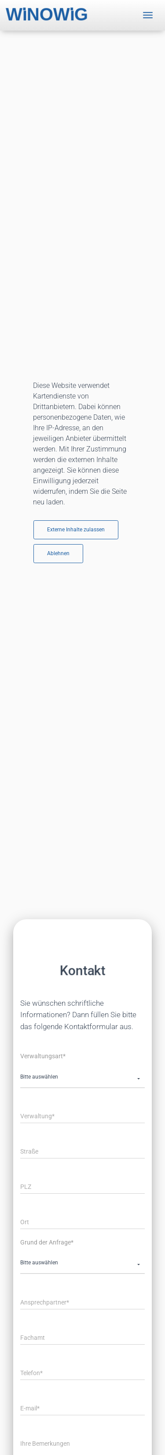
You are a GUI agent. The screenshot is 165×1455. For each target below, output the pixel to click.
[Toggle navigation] (147, 14)
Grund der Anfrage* (46, 1242)
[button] (82, 1078)
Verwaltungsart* (43, 1056)
